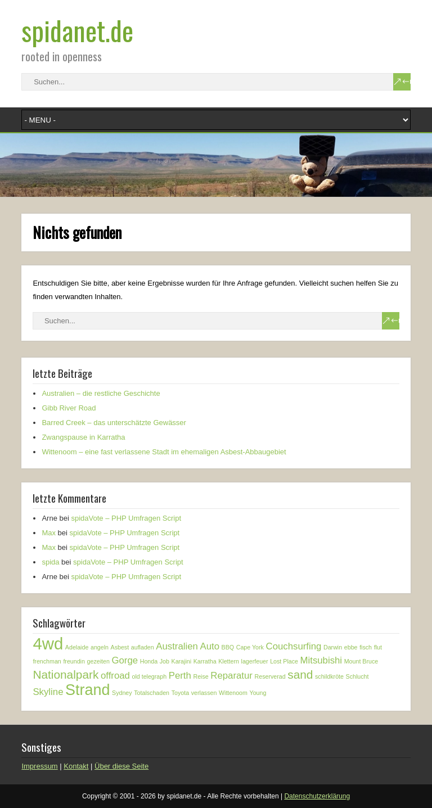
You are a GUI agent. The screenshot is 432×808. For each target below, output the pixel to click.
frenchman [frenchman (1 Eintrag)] (47, 661)
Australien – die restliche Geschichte (101, 393)
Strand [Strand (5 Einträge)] (87, 689)
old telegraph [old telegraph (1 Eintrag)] (149, 676)
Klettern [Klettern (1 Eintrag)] (228, 661)
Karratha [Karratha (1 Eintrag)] (205, 661)
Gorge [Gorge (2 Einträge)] (124, 660)
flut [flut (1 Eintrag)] (378, 647)
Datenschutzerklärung (317, 796)
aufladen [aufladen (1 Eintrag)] (142, 647)
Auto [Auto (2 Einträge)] (209, 646)
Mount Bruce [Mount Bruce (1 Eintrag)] (361, 661)
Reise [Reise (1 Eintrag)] (200, 676)
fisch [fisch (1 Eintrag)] (365, 647)
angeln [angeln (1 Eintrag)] (100, 647)
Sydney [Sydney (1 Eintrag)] (122, 692)
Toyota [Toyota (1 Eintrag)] (180, 692)
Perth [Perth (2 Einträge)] (180, 675)
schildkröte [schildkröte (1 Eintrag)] (329, 676)
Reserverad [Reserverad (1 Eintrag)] (270, 676)
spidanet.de (77, 30)
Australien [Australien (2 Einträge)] (177, 646)
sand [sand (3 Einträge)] (300, 674)
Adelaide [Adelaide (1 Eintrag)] (76, 647)
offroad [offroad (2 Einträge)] (115, 675)
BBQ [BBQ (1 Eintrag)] (228, 647)
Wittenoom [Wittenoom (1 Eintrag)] (233, 692)
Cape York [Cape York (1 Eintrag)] (250, 647)
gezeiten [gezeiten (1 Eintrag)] (98, 661)
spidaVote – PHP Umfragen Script (126, 518)
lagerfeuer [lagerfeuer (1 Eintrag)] (254, 661)
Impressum (39, 766)
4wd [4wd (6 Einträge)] (48, 643)
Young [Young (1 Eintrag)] (258, 692)
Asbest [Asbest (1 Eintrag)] (120, 647)
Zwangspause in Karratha (83, 437)
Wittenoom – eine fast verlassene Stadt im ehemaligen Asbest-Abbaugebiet (164, 452)
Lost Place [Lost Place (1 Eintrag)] (284, 661)
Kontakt (76, 766)
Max (49, 533)
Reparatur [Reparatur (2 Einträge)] (231, 675)
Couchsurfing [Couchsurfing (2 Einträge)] (294, 646)
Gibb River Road (69, 408)
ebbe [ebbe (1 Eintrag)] (351, 647)
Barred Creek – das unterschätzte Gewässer (114, 422)
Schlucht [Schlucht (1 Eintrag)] (357, 676)
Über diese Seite (121, 766)
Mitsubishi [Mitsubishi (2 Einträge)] (321, 660)
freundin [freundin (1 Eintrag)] (74, 661)
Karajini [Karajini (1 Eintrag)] (182, 661)
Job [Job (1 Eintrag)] (164, 661)
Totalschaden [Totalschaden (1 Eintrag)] (151, 692)
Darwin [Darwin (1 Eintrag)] (332, 647)
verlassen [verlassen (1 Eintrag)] (204, 692)
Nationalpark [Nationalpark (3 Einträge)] (65, 674)
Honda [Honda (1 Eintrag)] (149, 661)
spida (50, 562)
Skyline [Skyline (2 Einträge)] (48, 692)
